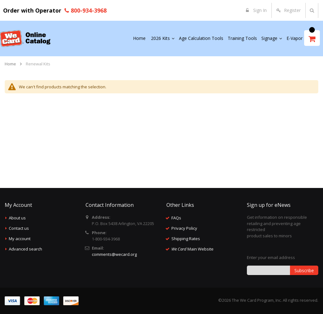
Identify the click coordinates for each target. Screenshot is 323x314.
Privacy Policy (184, 228)
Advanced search (25, 249)
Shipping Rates (185, 238)
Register (292, 10)
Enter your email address (271, 257)
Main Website (192, 249)
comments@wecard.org (114, 254)
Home (10, 64)
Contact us (19, 228)
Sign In (259, 10)
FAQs (176, 218)
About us (17, 218)
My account (20, 238)
